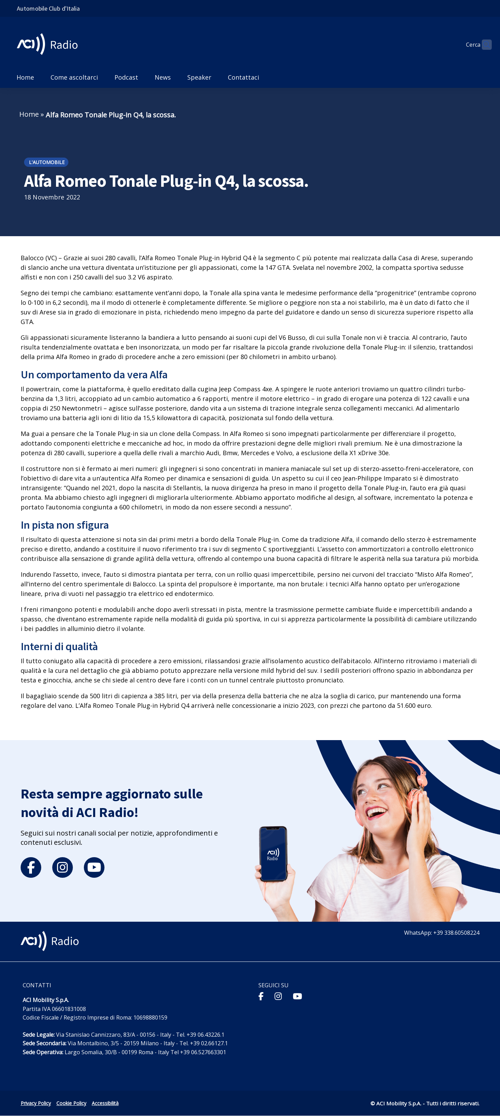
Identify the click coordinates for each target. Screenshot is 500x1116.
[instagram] (62, 867)
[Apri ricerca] (483, 44)
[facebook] (31, 867)
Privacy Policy (36, 1103)
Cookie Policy (71, 1103)
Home (29, 114)
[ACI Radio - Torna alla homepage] (50, 45)
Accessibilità (105, 1103)
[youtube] (94, 867)
